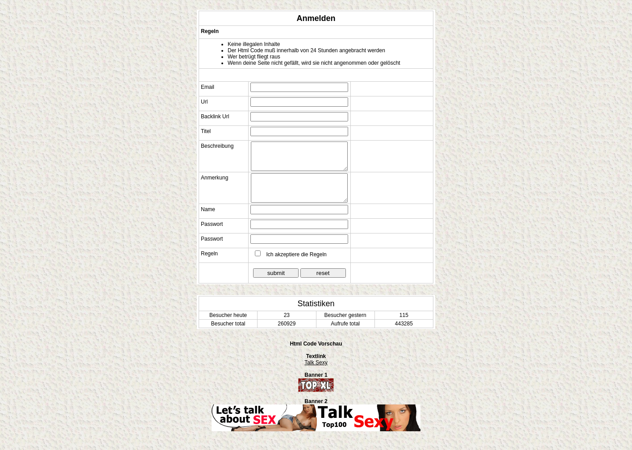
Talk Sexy (315, 362)
